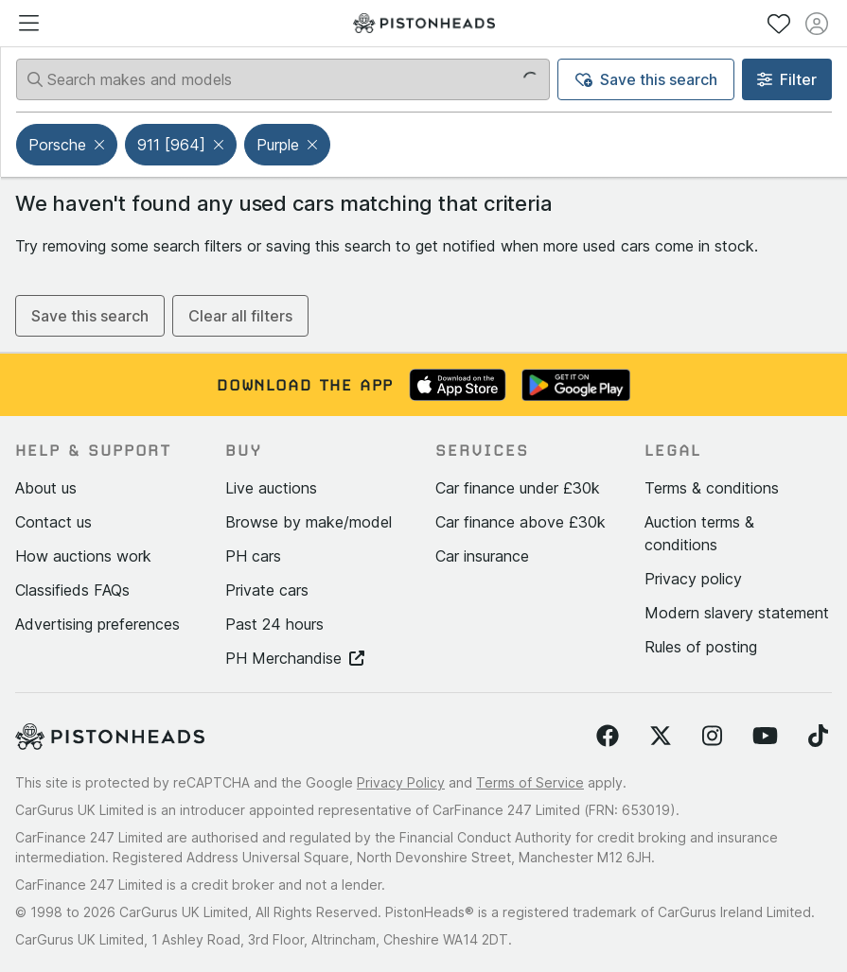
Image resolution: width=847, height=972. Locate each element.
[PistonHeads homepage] (424, 23)
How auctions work (83, 556)
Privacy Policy (401, 782)
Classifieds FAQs (72, 590)
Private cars (267, 590)
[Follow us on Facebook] (607, 736)
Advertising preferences (97, 624)
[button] (101, 145)
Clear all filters (240, 315)
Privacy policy (693, 578)
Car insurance (482, 556)
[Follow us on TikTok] (818, 736)
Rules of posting (700, 646)
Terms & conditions (711, 487)
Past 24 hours (274, 624)
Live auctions (271, 487)
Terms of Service (530, 782)
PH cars (253, 556)
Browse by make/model (308, 521)
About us (46, 487)
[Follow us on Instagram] (712, 736)
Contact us (53, 521)
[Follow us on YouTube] (765, 736)
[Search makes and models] (283, 79)
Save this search (646, 79)
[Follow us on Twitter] (660, 736)
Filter (787, 79)
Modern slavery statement (736, 612)
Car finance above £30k (520, 521)
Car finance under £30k (517, 487)
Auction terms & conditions (699, 533)
